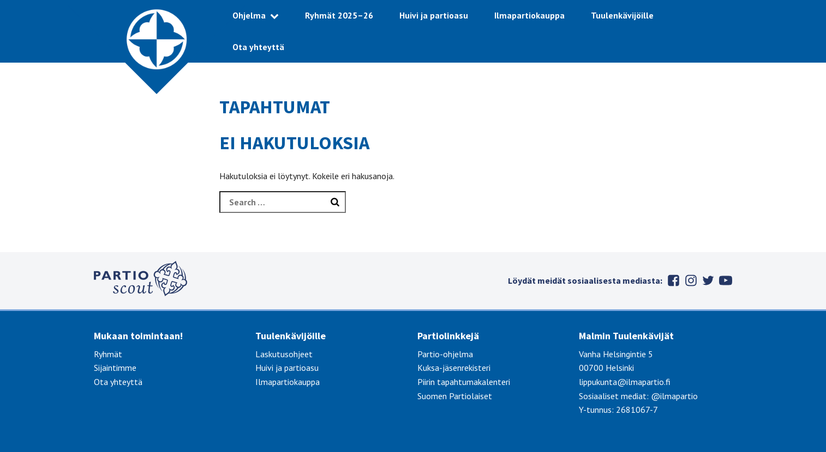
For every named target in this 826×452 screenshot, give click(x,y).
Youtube (725, 280)
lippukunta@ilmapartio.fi (625, 381)
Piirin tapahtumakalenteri (463, 381)
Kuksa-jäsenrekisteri (453, 367)
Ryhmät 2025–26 (339, 15)
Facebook (673, 280)
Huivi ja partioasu (433, 15)
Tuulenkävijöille (622, 15)
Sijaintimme (115, 367)
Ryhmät (108, 354)
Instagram (690, 280)
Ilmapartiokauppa (529, 15)
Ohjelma (249, 15)
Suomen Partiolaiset (454, 395)
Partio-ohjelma (445, 354)
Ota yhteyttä (258, 46)
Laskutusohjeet (284, 354)
